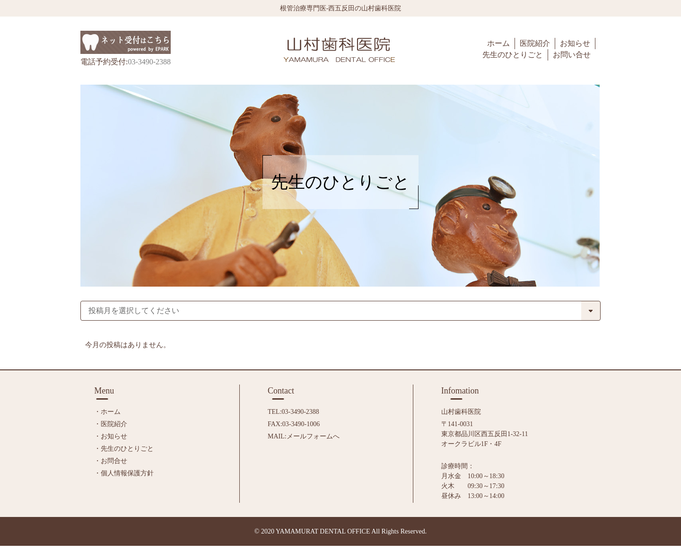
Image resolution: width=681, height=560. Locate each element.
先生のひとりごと (127, 448)
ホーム (111, 411)
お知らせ (114, 436)
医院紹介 (114, 424)
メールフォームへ (313, 436)
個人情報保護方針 (127, 473)
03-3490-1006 (301, 424)
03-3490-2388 (300, 411)
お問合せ (114, 460)
